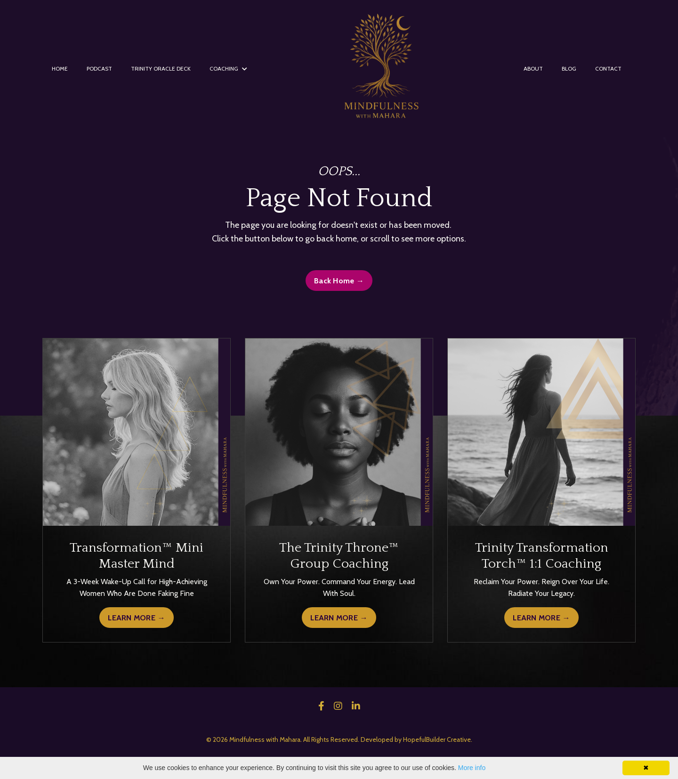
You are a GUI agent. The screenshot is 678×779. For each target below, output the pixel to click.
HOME (60, 68)
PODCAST (99, 68)
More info (471, 767)
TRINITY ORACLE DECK (161, 68)
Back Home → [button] (339, 280)
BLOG (569, 68)
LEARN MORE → (136, 617)
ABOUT (533, 68)
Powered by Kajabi (339, 755)
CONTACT (608, 68)
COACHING (228, 68)
